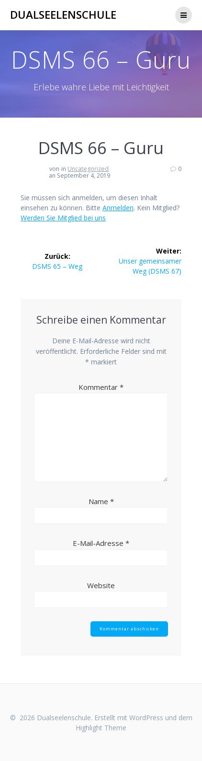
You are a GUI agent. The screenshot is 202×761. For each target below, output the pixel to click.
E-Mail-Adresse (101, 543)
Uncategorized (88, 169)
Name (101, 501)
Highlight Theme (101, 727)
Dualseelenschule (63, 15)
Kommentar (101, 387)
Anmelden (118, 207)
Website (101, 585)
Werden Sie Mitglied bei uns (63, 217)
